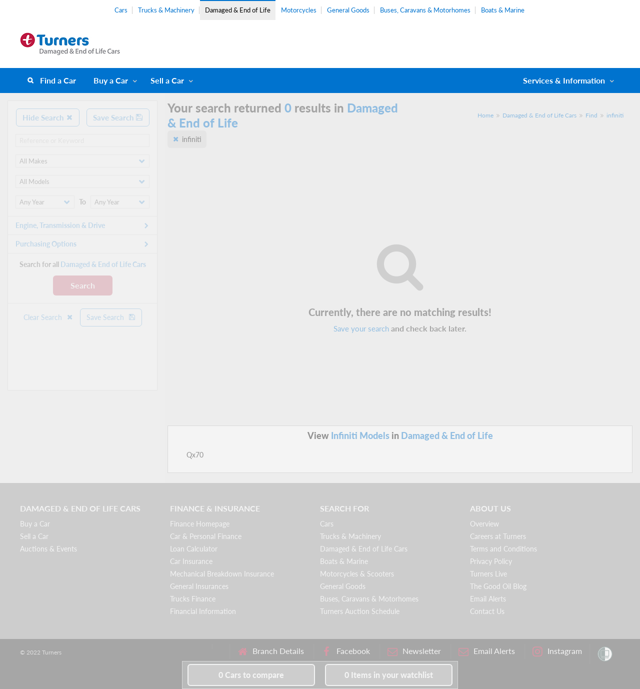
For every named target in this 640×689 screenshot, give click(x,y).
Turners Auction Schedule (360, 611)
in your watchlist (388, 675)
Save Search (118, 117)
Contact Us (487, 611)
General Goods (348, 10)
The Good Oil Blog (498, 586)
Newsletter (414, 651)
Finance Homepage (200, 524)
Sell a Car (167, 80)
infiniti (615, 115)
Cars (121, 10)
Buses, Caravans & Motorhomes (425, 10)
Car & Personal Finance (206, 536)
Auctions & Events (48, 548)
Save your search (361, 328)
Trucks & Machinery (166, 10)
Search (82, 285)
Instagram (557, 651)
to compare (251, 675)
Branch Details (271, 651)
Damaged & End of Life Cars (539, 115)
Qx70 (195, 454)
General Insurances (199, 586)
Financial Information (203, 611)
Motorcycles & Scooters (357, 574)
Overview (484, 524)
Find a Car (58, 80)
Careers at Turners (498, 536)
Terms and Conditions (503, 548)
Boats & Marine (502, 10)
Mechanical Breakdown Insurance (222, 574)
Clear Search (49, 317)
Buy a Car (111, 80)
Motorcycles (298, 10)
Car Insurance (191, 561)
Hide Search (47, 117)
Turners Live (488, 574)
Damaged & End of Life (237, 10)
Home (486, 115)
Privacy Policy (491, 561)
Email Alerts (488, 598)
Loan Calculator (194, 548)
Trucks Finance (193, 598)
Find (592, 115)
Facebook (346, 651)
